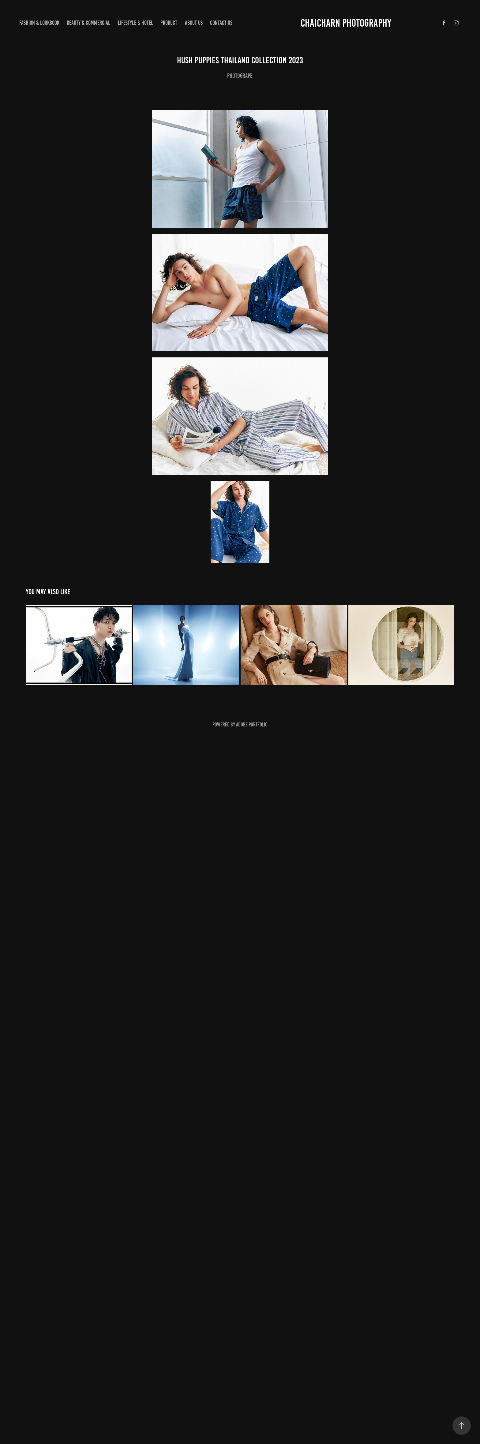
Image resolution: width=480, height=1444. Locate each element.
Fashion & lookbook (39, 23)
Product (168, 23)
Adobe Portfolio (252, 725)
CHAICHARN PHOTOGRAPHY (346, 23)
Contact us (221, 23)
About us (194, 23)
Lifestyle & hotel (135, 23)
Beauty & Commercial (88, 23)
